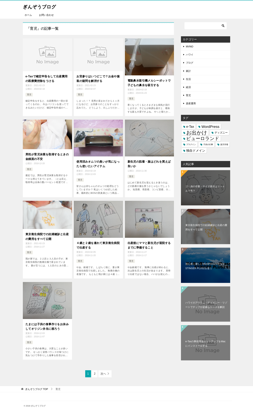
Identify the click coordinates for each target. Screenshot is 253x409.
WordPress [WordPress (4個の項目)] (210, 127)
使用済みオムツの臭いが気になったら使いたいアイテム (98, 162)
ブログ (189, 62)
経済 (188, 87)
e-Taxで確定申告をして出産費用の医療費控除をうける (46, 78)
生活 (188, 79)
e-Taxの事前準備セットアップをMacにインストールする (205, 343)
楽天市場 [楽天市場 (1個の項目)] (224, 144)
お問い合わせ (46, 15)
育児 (29, 93)
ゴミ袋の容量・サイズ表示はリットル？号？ (205, 188)
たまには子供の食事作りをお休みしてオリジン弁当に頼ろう (47, 321)
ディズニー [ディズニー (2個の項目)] (221, 132)
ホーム (28, 15)
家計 (188, 71)
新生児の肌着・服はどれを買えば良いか (149, 162)
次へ (103, 368)
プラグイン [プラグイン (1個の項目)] (191, 144)
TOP (36, 384)
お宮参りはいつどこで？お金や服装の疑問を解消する (98, 78)
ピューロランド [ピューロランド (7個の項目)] (202, 138)
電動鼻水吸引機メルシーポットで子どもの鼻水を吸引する (149, 82)
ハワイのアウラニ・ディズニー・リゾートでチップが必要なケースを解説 (206, 304)
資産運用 (191, 103)
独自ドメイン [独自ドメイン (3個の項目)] (195, 150)
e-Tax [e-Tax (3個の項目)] (190, 126)
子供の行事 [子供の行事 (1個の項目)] (208, 144)
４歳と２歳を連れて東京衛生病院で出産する (98, 241)
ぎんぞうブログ (42, 6)
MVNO (189, 46)
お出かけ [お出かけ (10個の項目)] (196, 132)
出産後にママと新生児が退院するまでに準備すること (149, 241)
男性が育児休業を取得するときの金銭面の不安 (47, 154)
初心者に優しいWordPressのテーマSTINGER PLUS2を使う (205, 266)
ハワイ (189, 54)
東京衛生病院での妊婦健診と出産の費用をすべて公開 (47, 233)
